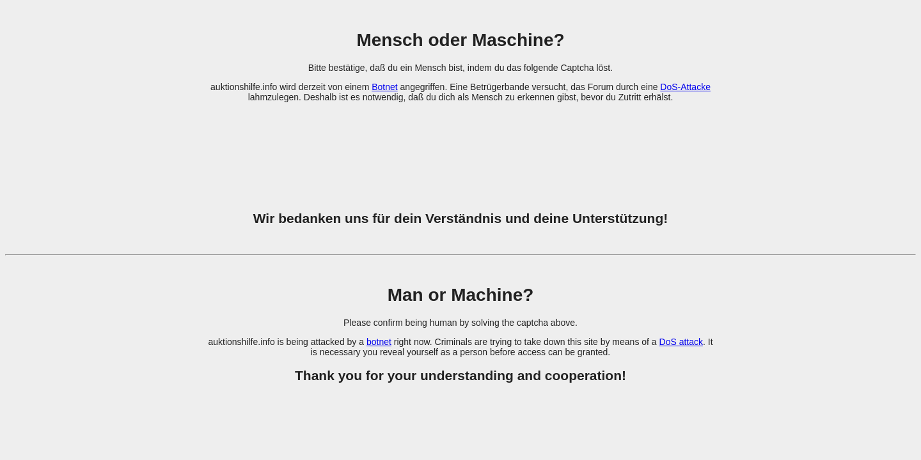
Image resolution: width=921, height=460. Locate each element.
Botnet (384, 87)
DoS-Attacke (685, 87)
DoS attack (681, 342)
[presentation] (460, 149)
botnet (378, 342)
